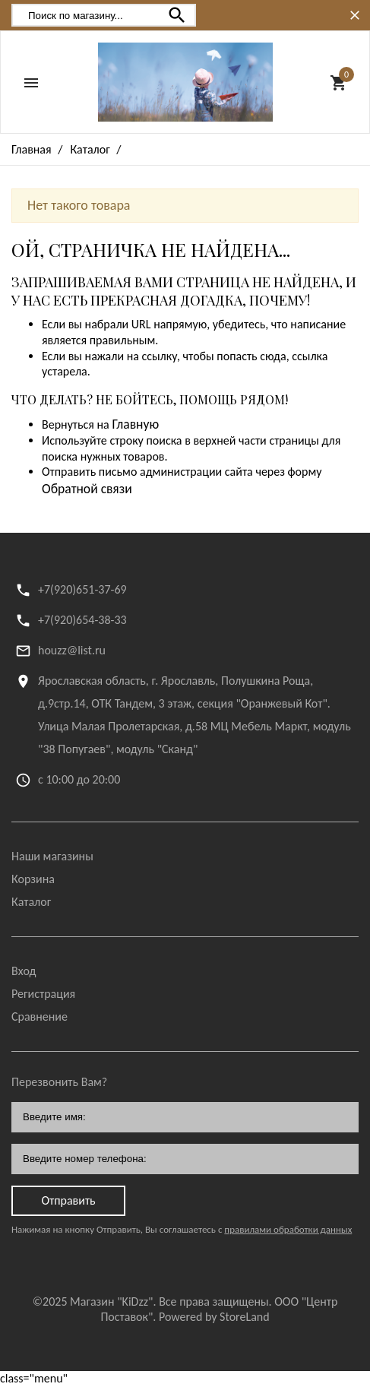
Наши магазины (52, 856)
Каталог (31, 902)
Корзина (33, 879)
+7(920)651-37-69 (82, 589)
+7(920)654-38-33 (82, 620)
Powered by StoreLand (214, 1316)
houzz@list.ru (72, 650)
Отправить (68, 1200)
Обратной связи (87, 488)
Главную (135, 424)
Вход (23, 971)
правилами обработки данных (288, 1229)
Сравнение (39, 1016)
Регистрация (43, 993)
